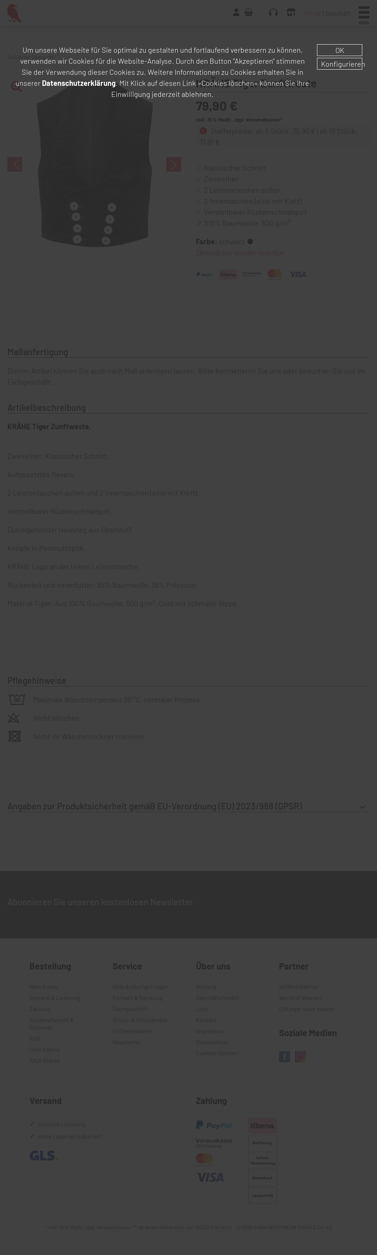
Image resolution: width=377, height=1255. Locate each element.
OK (339, 50)
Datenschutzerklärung (79, 82)
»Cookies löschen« (227, 82)
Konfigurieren (341, 63)
